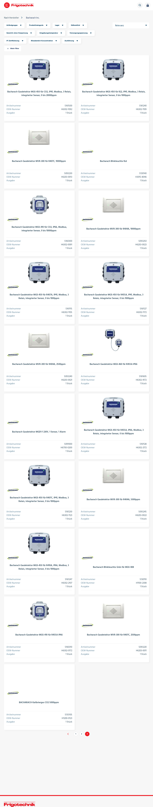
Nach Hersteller (11, 18)
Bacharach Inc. (32, 18)
